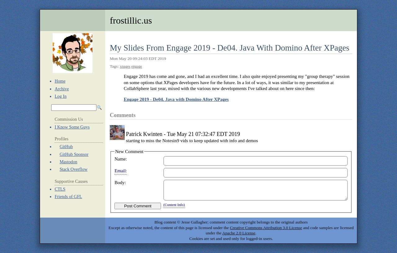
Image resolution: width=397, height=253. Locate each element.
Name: (120, 158)
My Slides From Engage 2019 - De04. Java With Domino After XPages (229, 47)
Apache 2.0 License (239, 233)
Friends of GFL (68, 196)
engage (137, 66)
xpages (125, 66)
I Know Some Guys (72, 126)
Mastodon (68, 161)
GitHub (66, 146)
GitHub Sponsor (74, 154)
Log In (60, 96)
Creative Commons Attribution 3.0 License (266, 227)
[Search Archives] (73, 107)
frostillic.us (131, 20)
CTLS (60, 189)
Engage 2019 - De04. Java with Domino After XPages (176, 99)
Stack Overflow (73, 169)
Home (60, 81)
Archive (62, 88)
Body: (120, 182)
